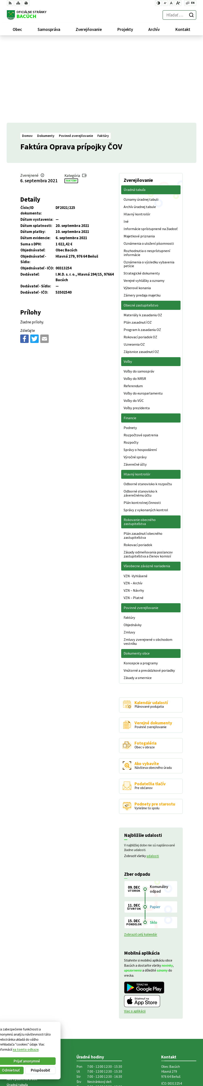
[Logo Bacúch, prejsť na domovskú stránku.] (26, 15)
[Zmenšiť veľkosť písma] (165, 3)
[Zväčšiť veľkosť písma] (178, 3)
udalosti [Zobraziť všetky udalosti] (153, 775)
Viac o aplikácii (135, 930)
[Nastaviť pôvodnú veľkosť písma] (171, 3)
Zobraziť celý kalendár (140, 854)
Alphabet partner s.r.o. (61, 1044)
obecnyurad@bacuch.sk (178, 1020)
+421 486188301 (173, 1015)
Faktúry (71, 100)
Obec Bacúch (40, 1048)
